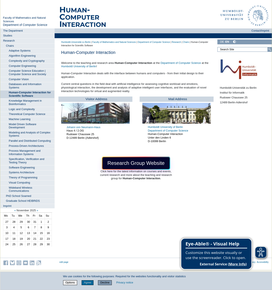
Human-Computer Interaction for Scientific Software (30, 94)
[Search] (270, 49)
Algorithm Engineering (22, 55)
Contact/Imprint (260, 30)
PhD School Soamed (18, 196)
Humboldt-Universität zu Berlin (76, 42)
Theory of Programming (23, 177)
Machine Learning (19, 119)
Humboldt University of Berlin (78, 66)
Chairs (10, 45)
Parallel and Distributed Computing (30, 140)
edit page (64, 262)
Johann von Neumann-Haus (83, 127)
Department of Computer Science (25, 25)
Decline (104, 282)
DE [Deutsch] (222, 41)
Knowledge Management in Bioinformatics (25, 102)
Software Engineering (22, 167)
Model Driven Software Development (22, 126)
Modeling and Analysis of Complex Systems (29, 134)
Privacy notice (124, 282)
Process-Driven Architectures (26, 145)
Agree (87, 282)
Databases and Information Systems (25, 86)
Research (9, 40)
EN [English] (227, 41)
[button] (136, 163)
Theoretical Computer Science (27, 114)
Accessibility (263, 262)
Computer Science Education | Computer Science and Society (27, 72)
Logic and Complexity (22, 109)
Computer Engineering (22, 65)
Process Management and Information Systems (24, 152)
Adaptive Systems (19, 50)
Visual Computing (19, 182)
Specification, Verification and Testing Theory (26, 160)
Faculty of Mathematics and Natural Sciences (114, 42)
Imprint (7, 205)
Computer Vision (19, 79)
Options (70, 282)
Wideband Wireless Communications (20, 189)
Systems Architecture (21, 172)
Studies (7, 35)
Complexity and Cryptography (27, 60)
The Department (13, 30)
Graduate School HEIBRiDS (23, 200)
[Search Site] (244, 49)
